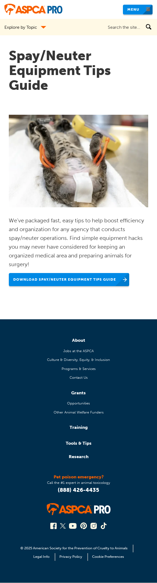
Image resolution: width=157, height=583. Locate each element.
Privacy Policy (70, 557)
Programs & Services (79, 369)
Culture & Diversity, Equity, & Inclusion (78, 360)
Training (79, 427)
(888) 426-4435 (78, 490)
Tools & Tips (79, 443)
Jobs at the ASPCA (78, 351)
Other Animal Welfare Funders (79, 412)
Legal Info (41, 557)
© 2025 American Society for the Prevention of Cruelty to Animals (74, 548)
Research (79, 456)
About (78, 340)
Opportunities (78, 403)
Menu (133, 9)
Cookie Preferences (108, 557)
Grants (78, 392)
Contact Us (79, 377)
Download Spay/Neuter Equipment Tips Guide (64, 279)
